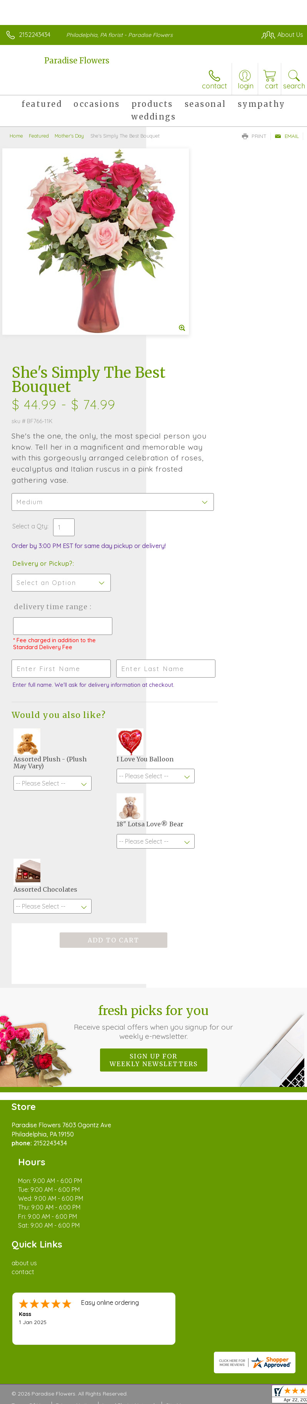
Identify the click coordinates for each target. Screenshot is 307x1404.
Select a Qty (176, 320)
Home (16, 136)
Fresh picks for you (154, 802)
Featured (39, 136)
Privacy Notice (74, 1103)
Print (254, 136)
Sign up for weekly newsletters (154, 839)
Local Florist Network (129, 1103)
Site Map (177, 1103)
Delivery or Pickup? (189, 365)
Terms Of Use (29, 1103)
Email (287, 136)
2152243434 (34, 34)
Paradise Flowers (76, 60)
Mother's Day (69, 136)
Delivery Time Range (184, 416)
